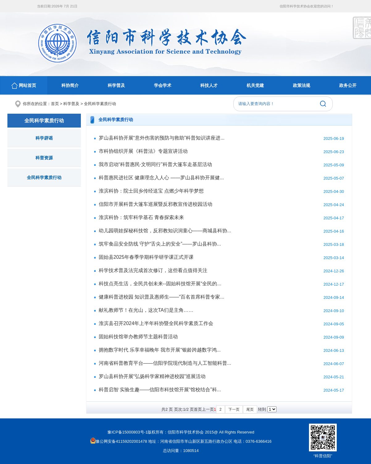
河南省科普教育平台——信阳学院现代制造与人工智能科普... (165, 363)
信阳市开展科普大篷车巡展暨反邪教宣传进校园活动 (155, 204)
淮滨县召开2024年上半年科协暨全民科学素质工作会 (156, 323)
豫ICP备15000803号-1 (127, 432)
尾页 (250, 409)
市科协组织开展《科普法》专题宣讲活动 (143, 151)
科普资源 (44, 157)
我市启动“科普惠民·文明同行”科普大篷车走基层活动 (155, 164)
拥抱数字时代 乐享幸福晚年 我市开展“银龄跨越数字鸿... (160, 349)
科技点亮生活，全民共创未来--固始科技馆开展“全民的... (160, 283)
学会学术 (162, 85)
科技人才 (209, 85)
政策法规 (301, 85)
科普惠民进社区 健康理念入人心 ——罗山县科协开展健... (161, 177)
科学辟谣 (44, 138)
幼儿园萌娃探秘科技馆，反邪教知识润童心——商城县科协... (165, 230)
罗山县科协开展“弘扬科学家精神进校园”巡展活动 (152, 376)
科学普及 (116, 85)
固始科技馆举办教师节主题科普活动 (138, 336)
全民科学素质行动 (100, 103)
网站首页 (23, 86)
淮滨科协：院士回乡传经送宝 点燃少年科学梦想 (151, 190)
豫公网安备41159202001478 (118, 441)
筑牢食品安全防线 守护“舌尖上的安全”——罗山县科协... (160, 243)
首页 (55, 103)
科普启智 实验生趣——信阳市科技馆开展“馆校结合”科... (160, 389)
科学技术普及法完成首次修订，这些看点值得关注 (153, 270)
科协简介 (70, 85)
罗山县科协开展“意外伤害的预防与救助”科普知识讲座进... (162, 137)
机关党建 (255, 85)
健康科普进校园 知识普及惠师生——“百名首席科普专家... (161, 296)
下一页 (234, 409)
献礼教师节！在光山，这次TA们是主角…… (146, 310)
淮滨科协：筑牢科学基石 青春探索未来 (141, 217)
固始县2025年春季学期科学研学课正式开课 (146, 257)
